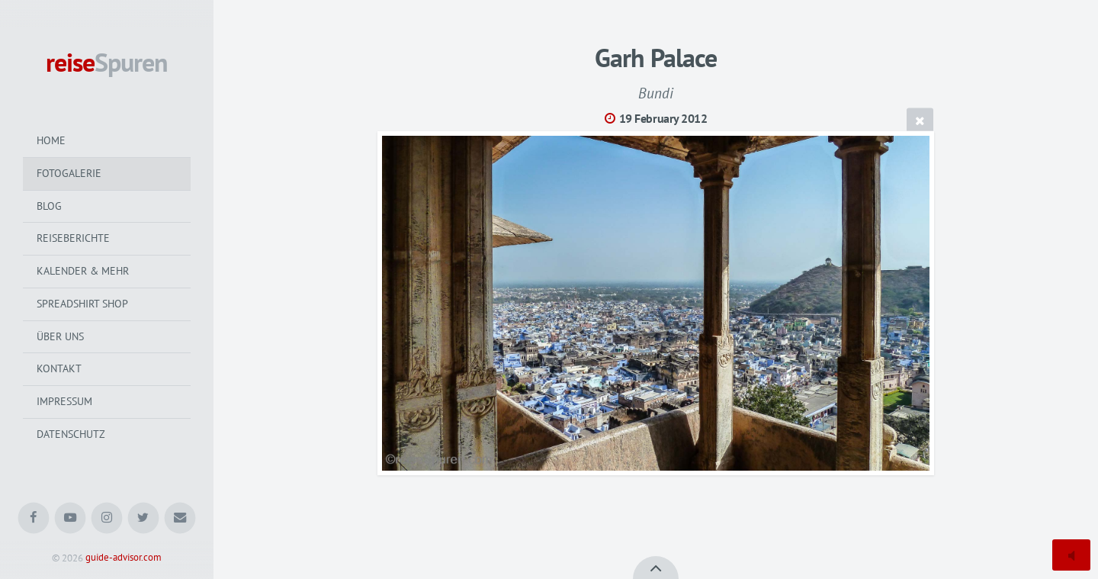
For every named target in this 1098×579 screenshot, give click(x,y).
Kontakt (59, 368)
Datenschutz (71, 434)
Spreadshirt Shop (82, 303)
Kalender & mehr (83, 271)
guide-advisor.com (123, 558)
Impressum (64, 401)
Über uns (60, 336)
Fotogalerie (69, 173)
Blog (49, 206)
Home (51, 140)
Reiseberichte (73, 238)
